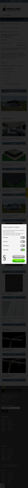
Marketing (5, 237)
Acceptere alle (18, 260)
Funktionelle (6, 245)
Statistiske (5, 241)
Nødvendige (5, 249)
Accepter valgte (18, 256)
